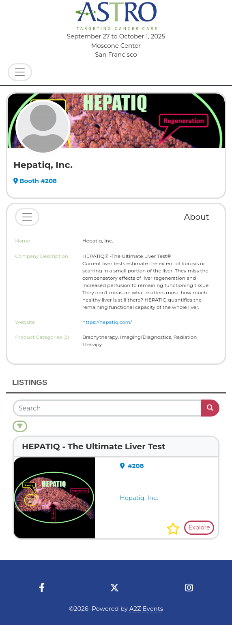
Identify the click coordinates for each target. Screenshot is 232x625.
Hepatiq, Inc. (139, 498)
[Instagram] (189, 588)
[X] (114, 588)
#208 (132, 466)
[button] (173, 529)
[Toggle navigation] (27, 217)
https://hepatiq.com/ (107, 322)
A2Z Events (146, 608)
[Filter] (20, 426)
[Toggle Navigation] (20, 72)
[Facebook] (41, 588)
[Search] (107, 408)
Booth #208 (35, 181)
